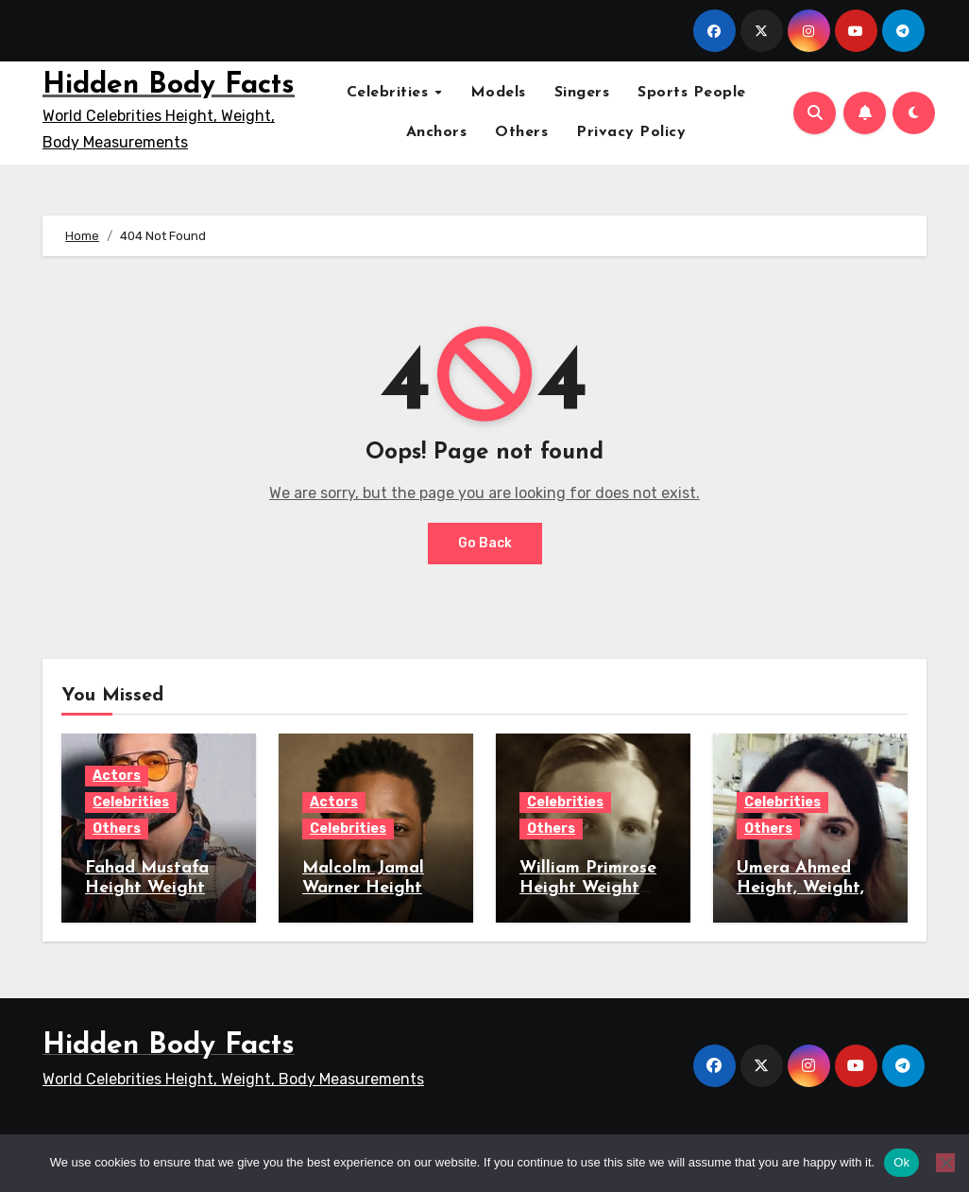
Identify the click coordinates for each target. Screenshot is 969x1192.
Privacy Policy (631, 132)
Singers (582, 92)
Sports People (692, 92)
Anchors (437, 132)
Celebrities (390, 92)
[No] (945, 1162)
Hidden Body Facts (168, 85)
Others (521, 132)
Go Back (485, 543)
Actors (117, 776)
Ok (901, 1162)
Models (498, 92)
